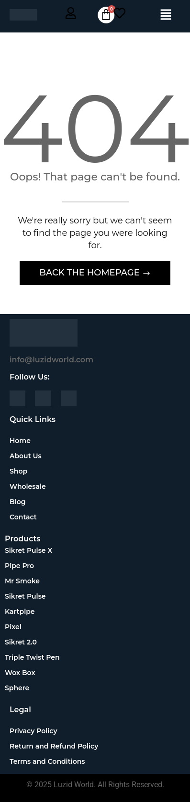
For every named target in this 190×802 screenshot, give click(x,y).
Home (20, 440)
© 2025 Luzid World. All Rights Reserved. (95, 784)
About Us (26, 456)
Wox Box (20, 672)
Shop (24, 471)
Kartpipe (20, 611)
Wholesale (28, 486)
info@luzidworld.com (51, 359)
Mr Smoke (22, 581)
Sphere (17, 688)
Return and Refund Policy (54, 746)
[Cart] (106, 15)
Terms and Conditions (47, 761)
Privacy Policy (33, 731)
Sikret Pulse (25, 596)
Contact (23, 517)
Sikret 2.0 (21, 642)
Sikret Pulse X (28, 550)
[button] (166, 15)
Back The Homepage (90, 272)
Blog (17, 501)
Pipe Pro (19, 565)
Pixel (13, 627)
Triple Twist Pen (32, 657)
